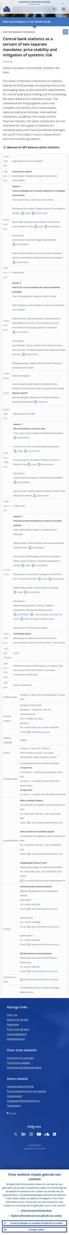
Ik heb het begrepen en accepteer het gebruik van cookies (36, 1223)
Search (54, 9)
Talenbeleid (14, 1105)
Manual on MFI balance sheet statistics (33, 147)
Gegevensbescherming (20, 1086)
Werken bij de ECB (17, 1019)
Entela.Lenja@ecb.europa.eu (44, 971)
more (14, 180)
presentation (42, 213)
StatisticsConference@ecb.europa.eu (41, 979)
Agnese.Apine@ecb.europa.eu (45, 944)
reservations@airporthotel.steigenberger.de (44, 880)
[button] (63, 3)
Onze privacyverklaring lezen (36, 1210)
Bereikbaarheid (16, 1039)
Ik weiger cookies (36, 1229)
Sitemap (12, 1113)
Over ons (12, 1014)
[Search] (33, 9)
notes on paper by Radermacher (39, 619)
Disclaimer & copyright (20, 1058)
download (42, 401)
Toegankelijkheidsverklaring (23, 1101)
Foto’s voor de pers (18, 1029)
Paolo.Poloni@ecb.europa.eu (44, 909)
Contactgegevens (17, 1034)
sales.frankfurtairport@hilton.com (47, 822)
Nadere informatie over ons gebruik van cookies (36, 1215)
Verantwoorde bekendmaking (24, 1067)
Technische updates (18, 1062)
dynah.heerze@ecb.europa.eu (45, 926)
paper (28, 213)
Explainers (13, 1024)
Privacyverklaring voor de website (26, 1091)
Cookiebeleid (14, 1096)
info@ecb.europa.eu (40, 732)
